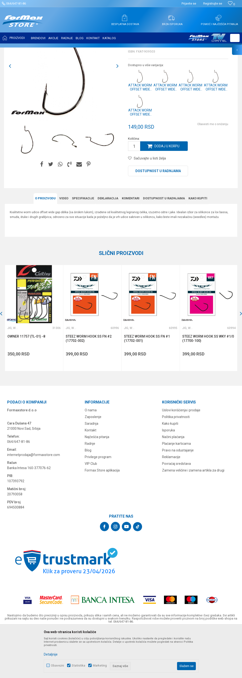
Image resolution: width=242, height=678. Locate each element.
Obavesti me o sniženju (212, 171)
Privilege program (98, 504)
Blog (88, 497)
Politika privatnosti (176, 464)
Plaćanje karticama (176, 491)
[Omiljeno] (231, 4)
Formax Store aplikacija (102, 517)
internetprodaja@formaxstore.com (33, 502)
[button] (235, 38)
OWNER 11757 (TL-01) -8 (26, 384)
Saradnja (91, 471)
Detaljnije (51, 654)
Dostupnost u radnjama (158, 218)
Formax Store (13, 50)
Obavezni (57, 665)
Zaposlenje (93, 464)
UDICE (45, 50)
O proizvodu (45, 245)
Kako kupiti (197, 245)
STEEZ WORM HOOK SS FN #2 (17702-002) (89, 386)
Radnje (90, 491)
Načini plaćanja (173, 484)
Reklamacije (171, 504)
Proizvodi (32, 50)
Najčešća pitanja (97, 484)
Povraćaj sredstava (176, 511)
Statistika (78, 665)
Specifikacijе (83, 245)
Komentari (130, 245)
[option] (27, 187)
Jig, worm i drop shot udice (71, 50)
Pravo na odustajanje (178, 497)
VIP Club (91, 511)
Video (63, 245)
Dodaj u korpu (167, 194)
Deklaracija (108, 245)
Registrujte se (212, 3)
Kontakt (90, 477)
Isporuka (168, 477)
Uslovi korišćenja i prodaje (181, 457)
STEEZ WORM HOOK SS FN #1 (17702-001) (147, 386)
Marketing (100, 665)
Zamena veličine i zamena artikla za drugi (193, 517)
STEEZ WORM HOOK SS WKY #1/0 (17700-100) (208, 386)
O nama (91, 457)
